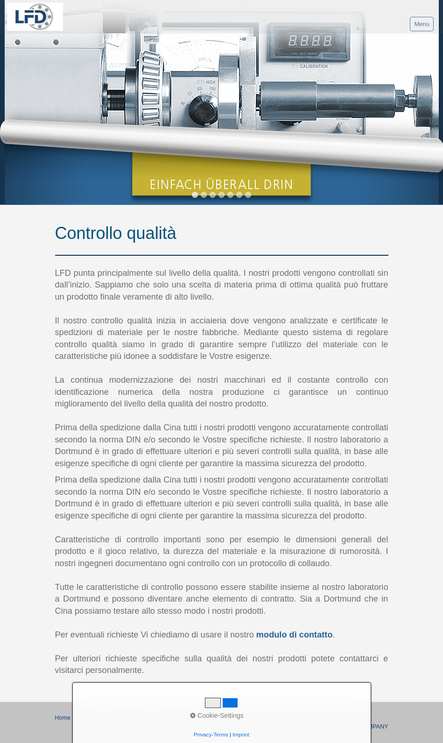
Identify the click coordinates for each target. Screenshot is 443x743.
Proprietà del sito (127, 718)
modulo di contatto (294, 634)
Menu (421, 24)
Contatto (88, 718)
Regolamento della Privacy (191, 718)
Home (63, 718)
